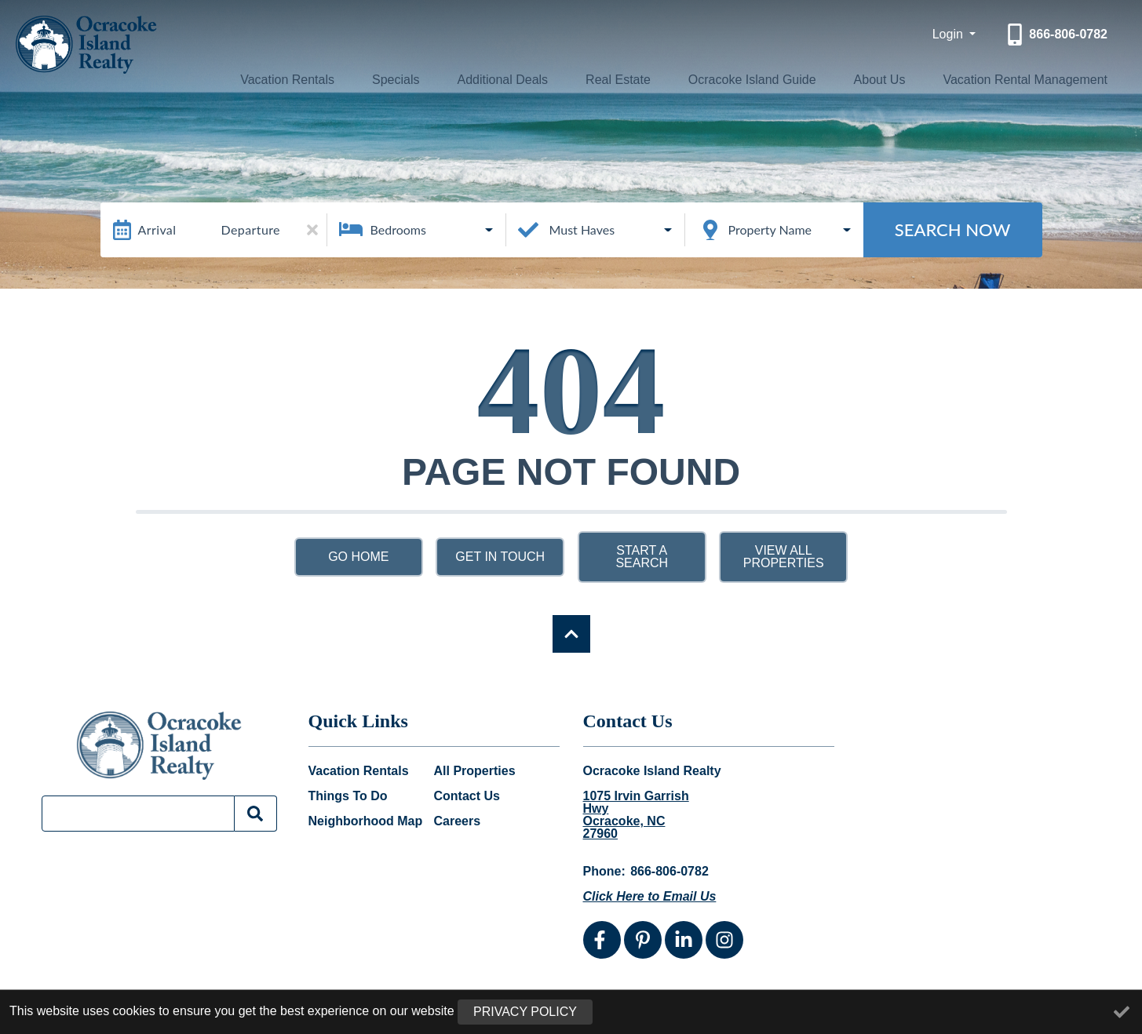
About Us (869, 79)
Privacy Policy (525, 1011)
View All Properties (783, 557)
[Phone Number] (1055, 34)
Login (949, 34)
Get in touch (500, 556)
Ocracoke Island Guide (744, 79)
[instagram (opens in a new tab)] (724, 940)
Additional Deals (502, 79)
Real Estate (611, 79)
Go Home (358, 556)
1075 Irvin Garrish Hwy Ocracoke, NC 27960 (636, 815)
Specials (403, 79)
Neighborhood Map (365, 821)
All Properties (475, 771)
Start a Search (641, 557)
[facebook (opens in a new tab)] (602, 940)
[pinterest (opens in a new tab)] (643, 940)
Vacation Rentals (302, 79)
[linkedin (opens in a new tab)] (683, 940)
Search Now (953, 229)
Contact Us (467, 796)
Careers (457, 821)
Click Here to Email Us (650, 896)
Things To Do (348, 796)
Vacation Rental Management (1017, 79)
